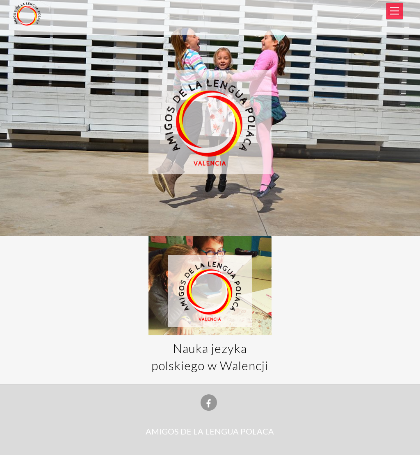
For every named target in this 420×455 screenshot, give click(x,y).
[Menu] (394, 11)
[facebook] (209, 401)
